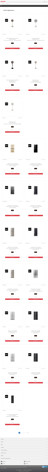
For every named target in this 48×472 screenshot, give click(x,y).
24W (12, 43)
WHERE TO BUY (12, 48)
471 (12, 252)
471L (35, 210)
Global (2, 441)
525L (12, 377)
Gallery (2, 455)
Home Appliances (8, 10)
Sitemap (2, 447)
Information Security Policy (5, 458)
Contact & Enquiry (4, 450)
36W (12, 126)
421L (12, 168)
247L (12, 419)
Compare (21, 34)
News (2, 444)
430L (35, 252)
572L (12, 335)
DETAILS (12, 46)
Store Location (3, 452)
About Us (2, 439)
